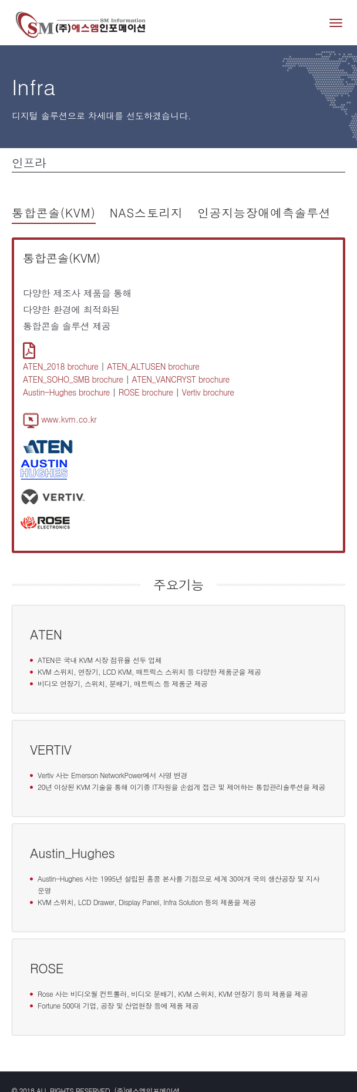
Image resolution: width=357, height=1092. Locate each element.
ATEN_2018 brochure (60, 366)
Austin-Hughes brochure (66, 392)
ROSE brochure (146, 392)
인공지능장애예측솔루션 (264, 212)
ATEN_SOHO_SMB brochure (73, 379)
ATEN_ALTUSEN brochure (153, 366)
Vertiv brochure (207, 392)
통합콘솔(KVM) (54, 212)
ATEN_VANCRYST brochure (180, 379)
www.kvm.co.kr (59, 419)
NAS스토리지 (146, 212)
